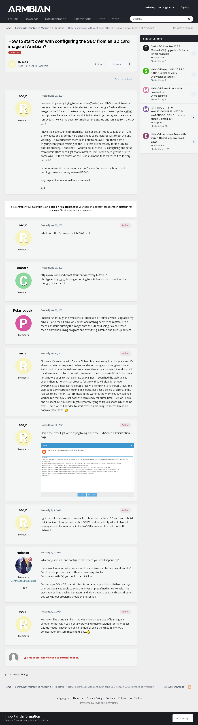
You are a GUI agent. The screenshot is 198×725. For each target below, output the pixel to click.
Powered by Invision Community (99, 703)
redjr (25, 62)
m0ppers (159, 122)
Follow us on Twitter (130, 698)
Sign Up (185, 7)
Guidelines (44, 720)
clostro (22, 268)
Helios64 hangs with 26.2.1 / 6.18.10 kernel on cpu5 (167, 71)
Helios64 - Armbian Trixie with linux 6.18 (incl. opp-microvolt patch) (168, 137)
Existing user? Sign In (159, 7)
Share (99, 64)
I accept (183, 718)
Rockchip (43, 66)
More (115, 19)
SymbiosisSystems (164, 76)
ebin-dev (159, 145)
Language (62, 698)
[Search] (149, 19)
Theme (78, 698)
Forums (13, 19)
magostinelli (160, 95)
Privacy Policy (94, 698)
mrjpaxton (159, 57)
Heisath (23, 553)
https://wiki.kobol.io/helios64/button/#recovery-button (72, 275)
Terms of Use (12, 720)
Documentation (55, 19)
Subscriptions (82, 19)
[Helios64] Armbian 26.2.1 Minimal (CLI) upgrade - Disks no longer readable (170, 50)
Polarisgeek (22, 310)
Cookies (110, 698)
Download (32, 19)
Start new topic (124, 79)
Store (101, 19)
